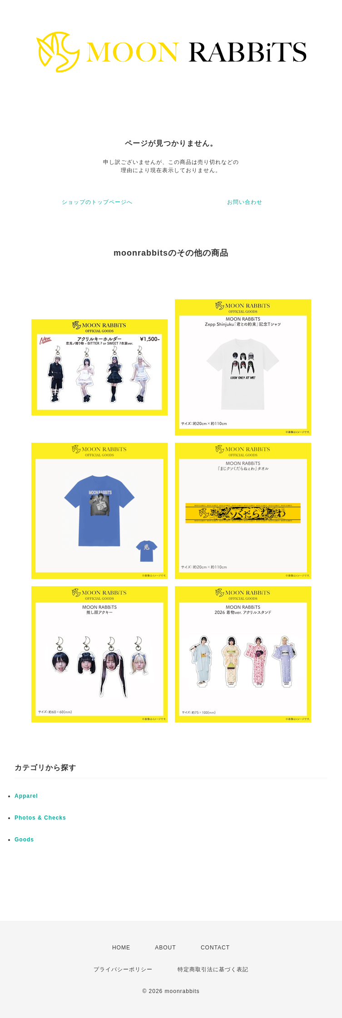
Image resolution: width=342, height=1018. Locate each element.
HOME (121, 947)
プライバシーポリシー (123, 969)
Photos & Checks (40, 818)
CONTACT (215, 947)
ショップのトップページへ (97, 202)
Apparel (26, 796)
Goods (24, 839)
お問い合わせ (245, 202)
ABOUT (165, 947)
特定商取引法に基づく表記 (213, 969)
